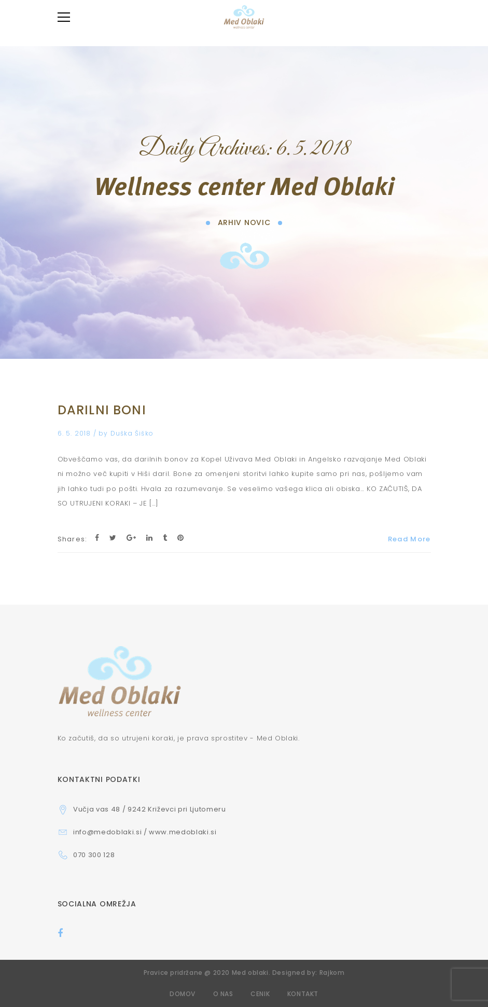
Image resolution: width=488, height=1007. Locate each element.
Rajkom (332, 972)
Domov (183, 993)
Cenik (260, 993)
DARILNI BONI (102, 409)
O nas (223, 993)
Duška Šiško (132, 433)
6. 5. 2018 (75, 433)
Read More (409, 539)
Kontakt (302, 993)
